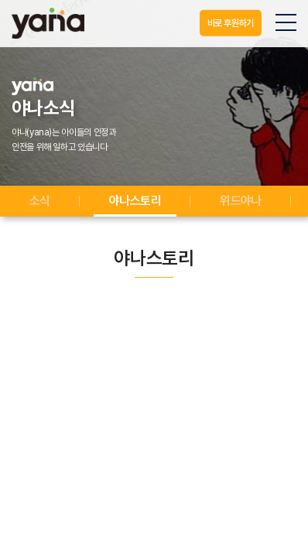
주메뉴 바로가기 (0, 0)
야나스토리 (135, 200)
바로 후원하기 (230, 23)
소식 (39, 200)
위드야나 (241, 200)
